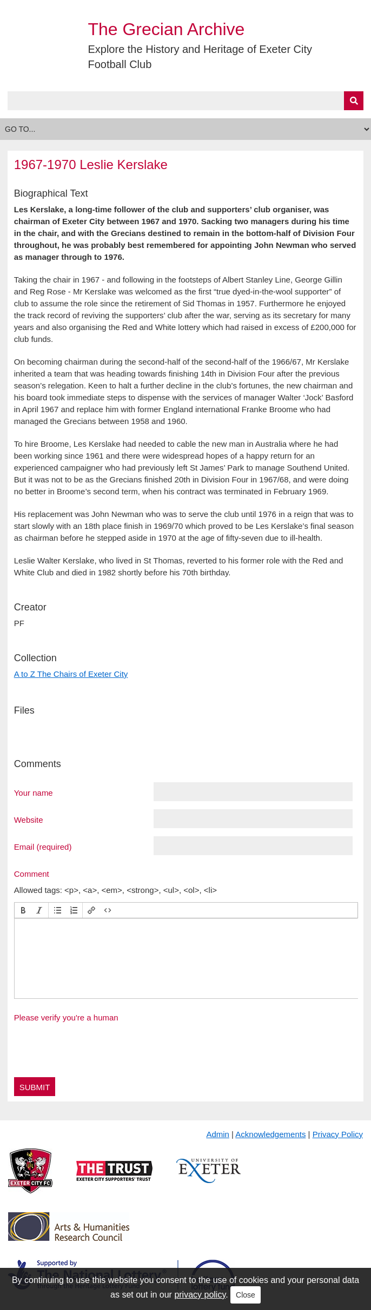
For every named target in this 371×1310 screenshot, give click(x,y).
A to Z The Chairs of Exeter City (71, 673)
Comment (31, 873)
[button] (23, 910)
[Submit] (353, 100)
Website (28, 819)
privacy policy (200, 1294)
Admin (217, 1134)
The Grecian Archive (166, 29)
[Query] (186, 100)
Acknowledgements (270, 1134)
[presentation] (23, 910)
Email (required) (43, 846)
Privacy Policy (338, 1134)
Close (245, 1295)
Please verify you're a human (66, 1017)
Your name (33, 792)
